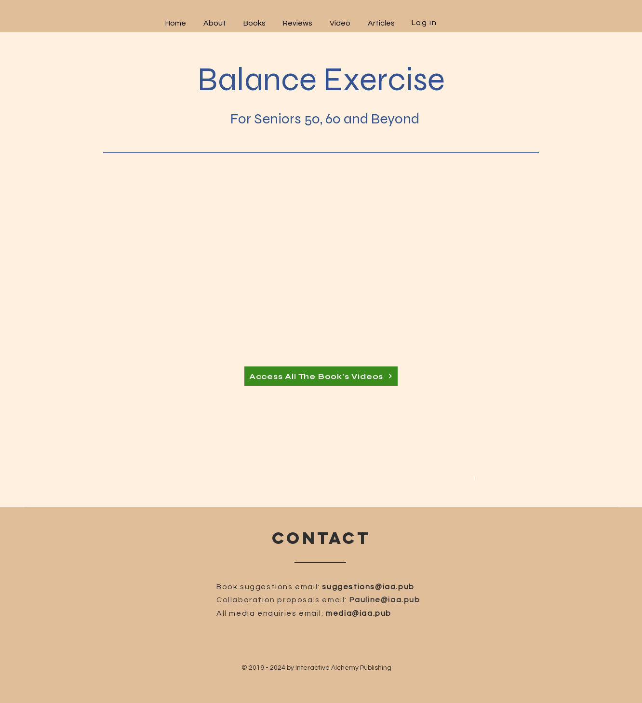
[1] (476, 477)
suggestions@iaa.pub (368, 587)
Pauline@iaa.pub (384, 600)
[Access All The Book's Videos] (321, 376)
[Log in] (425, 22)
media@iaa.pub (358, 613)
